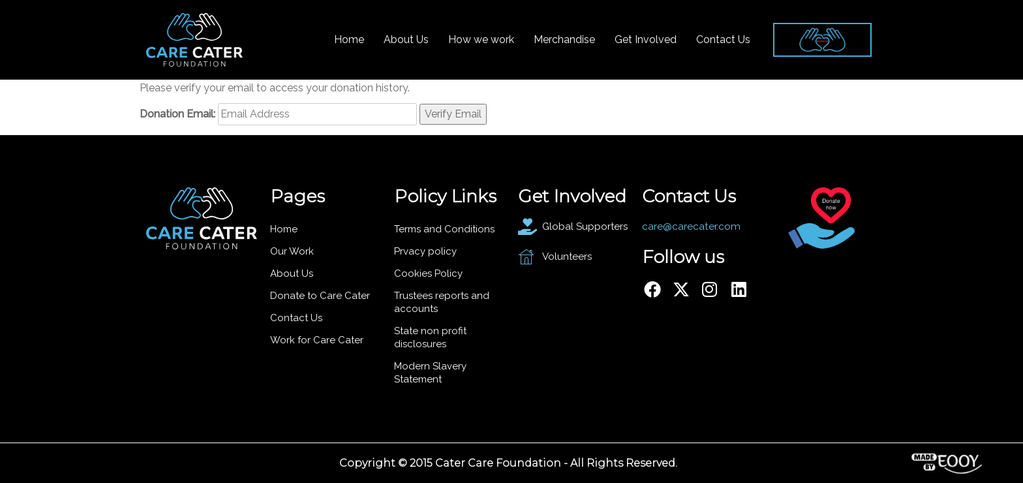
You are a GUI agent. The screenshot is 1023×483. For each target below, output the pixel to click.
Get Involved (646, 39)
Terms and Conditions (444, 229)
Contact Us (723, 39)
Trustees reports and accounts (441, 302)
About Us (406, 39)
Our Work (292, 251)
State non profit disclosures (430, 337)
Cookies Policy (428, 273)
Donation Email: (177, 114)
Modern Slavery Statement (430, 372)
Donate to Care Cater (320, 296)
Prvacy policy (425, 251)
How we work (481, 39)
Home (349, 39)
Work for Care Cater (316, 340)
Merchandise (564, 39)
